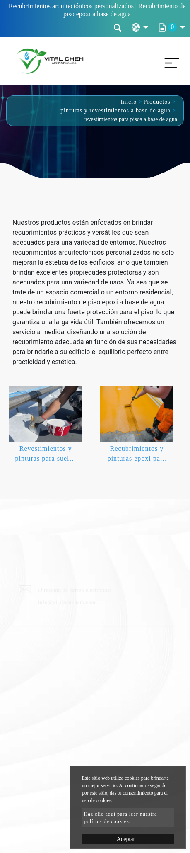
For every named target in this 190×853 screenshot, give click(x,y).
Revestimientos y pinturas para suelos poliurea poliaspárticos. (45, 455)
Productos (157, 102)
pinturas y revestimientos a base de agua (115, 110)
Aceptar (126, 839)
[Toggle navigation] (169, 61)
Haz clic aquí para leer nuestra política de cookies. (120, 817)
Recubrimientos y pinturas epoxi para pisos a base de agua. (137, 455)
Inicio (129, 102)
